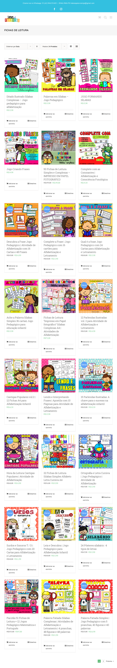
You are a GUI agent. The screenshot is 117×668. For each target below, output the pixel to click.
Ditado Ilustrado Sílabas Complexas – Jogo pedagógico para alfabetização (20, 102)
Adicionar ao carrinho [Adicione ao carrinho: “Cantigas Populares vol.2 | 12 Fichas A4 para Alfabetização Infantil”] (13, 419)
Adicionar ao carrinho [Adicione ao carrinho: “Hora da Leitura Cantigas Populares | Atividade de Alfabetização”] (13, 495)
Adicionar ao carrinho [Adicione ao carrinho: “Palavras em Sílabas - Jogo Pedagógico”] (50, 115)
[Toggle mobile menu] (111, 17)
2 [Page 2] (103, 661)
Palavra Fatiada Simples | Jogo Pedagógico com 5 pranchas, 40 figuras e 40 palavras (95, 623)
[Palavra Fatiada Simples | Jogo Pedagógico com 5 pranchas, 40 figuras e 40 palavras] (96, 596)
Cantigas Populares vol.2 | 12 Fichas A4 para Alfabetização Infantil (21, 400)
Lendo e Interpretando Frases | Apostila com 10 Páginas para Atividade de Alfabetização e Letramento (58, 403)
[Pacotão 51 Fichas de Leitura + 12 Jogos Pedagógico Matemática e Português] (21, 596)
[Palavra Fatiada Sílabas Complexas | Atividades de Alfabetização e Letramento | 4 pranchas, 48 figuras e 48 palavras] (58, 596)
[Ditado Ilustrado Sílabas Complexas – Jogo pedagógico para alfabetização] (21, 75)
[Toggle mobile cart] (99, 17)
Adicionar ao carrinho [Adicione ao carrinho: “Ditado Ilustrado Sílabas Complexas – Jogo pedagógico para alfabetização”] (13, 122)
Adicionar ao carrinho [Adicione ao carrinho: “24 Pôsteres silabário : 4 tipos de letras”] (87, 564)
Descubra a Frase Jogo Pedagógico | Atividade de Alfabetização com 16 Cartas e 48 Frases (21, 247)
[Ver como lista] (76, 46)
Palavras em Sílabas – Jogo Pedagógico (56, 98)
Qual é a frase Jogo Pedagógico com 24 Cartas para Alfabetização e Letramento (95, 247)
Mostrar (50, 46)
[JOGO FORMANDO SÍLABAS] (96, 75)
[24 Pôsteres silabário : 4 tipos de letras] (96, 524)
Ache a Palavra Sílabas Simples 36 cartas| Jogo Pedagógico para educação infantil (20, 323)
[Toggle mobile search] (105, 17)
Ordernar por (12, 46)
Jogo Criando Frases (18, 169)
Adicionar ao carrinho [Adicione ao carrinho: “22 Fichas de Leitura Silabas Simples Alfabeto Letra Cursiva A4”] (50, 495)
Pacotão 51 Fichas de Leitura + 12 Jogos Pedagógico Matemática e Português (21, 623)
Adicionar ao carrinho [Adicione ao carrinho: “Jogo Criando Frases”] (13, 184)
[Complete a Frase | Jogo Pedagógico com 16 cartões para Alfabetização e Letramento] (58, 220)
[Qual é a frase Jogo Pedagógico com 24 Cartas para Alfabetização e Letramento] (96, 220)
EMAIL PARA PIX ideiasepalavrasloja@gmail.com (76, 3)
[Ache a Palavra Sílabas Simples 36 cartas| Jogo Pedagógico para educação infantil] (21, 296)
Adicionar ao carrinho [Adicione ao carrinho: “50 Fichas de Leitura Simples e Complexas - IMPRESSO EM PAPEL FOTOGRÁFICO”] (50, 194)
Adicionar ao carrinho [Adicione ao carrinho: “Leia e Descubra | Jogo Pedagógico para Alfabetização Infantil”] (50, 567)
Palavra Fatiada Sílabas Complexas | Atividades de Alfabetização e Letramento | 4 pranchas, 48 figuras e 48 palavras (58, 624)
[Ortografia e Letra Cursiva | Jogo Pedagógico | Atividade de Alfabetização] (96, 451)
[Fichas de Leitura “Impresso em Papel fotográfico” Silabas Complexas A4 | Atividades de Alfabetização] (58, 296)
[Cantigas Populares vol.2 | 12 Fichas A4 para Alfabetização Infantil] (21, 375)
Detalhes (33, 121)
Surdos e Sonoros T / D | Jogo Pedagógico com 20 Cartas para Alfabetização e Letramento (21, 550)
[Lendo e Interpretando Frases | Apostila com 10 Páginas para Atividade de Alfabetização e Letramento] (58, 375)
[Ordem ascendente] (37, 46)
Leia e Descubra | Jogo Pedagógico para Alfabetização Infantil (56, 549)
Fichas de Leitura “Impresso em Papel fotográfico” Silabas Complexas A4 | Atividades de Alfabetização (55, 326)
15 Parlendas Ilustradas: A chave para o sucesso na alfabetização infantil (95, 400)
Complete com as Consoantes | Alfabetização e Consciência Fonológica (94, 174)
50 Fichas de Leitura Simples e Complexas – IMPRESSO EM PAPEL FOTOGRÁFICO (57, 174)
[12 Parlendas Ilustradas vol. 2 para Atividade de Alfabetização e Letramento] (96, 296)
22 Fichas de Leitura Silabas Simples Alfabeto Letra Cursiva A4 (57, 476)
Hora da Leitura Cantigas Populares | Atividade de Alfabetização (21, 476)
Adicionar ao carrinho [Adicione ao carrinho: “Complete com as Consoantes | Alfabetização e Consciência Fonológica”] (87, 194)
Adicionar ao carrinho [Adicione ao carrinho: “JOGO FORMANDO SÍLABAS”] (87, 115)
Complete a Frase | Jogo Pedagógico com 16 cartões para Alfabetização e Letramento (57, 248)
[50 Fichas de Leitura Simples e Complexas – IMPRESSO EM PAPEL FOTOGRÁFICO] (58, 148)
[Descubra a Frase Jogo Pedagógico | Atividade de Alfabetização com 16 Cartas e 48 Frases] (21, 220)
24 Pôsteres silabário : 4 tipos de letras (94, 547)
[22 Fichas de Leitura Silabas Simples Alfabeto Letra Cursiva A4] (58, 451)
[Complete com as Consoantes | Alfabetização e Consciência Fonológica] (96, 148)
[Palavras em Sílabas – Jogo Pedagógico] (58, 75)
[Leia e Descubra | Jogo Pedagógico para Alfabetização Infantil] (58, 524)
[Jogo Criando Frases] (21, 148)
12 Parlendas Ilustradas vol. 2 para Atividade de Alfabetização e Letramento (94, 323)
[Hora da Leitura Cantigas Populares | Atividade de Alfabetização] (21, 451)
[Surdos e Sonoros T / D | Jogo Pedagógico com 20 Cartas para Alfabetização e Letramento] (21, 524)
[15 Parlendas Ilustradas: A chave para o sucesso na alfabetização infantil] (96, 375)
